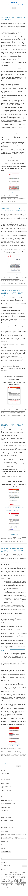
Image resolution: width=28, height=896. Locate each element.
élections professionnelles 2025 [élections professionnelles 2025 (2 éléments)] (10, 887)
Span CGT (15, 201)
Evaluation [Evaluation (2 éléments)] (18, 874)
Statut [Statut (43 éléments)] (12, 884)
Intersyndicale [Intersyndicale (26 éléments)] (6, 876)
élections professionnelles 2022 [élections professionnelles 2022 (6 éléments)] (13, 886)
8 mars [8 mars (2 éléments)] (2, 872)
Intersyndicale (14, 198)
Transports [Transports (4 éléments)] (17, 884)
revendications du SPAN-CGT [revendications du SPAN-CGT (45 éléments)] (13, 881)
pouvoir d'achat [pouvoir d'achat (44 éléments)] (7, 877)
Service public (23, 199)
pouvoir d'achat (21, 280)
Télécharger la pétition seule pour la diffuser (14, 510)
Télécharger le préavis (14, 274)
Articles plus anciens (5, 763)
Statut (2, 201)
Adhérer (13, 799)
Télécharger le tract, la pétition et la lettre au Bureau (14, 507)
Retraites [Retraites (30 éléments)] (20, 879)
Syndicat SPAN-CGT (14, 197)
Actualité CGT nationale (17, 195)
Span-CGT (10, 800)
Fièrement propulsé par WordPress (7, 893)
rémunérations (4, 199)
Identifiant (3, 858)
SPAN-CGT (14, 2)
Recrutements (22, 198)
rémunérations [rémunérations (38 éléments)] (7, 882)
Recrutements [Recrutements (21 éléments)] (12, 879)
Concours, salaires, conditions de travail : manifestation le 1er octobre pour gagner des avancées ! (13, 550)
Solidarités (6, 541)
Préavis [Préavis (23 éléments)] (23, 878)
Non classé (9, 197)
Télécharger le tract (14, 192)
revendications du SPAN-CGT (16, 199)
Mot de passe (4, 862)
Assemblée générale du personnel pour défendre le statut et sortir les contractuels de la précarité (13, 425)
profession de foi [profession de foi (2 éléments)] (17, 877)
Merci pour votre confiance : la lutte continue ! (9, 837)
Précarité (20, 413)
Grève (10, 198)
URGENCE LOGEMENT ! (5, 841)
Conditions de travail (5, 198)
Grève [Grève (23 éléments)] (22, 874)
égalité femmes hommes (5, 280)
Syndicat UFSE (3, 412)
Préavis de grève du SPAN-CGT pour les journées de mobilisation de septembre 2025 (13, 209)
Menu (14, 7)
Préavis (18, 198)
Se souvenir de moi (6, 865)
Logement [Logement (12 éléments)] (14, 876)
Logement (8, 752)
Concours (14, 412)
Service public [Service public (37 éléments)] (20, 882)
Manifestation (3, 197)
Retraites (8, 199)
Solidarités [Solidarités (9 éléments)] (4, 884)
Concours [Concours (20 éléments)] (13, 873)
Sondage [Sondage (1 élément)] (8, 884)
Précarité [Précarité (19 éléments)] (4, 879)
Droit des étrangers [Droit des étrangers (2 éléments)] (12, 874)
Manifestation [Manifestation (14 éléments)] (22, 876)
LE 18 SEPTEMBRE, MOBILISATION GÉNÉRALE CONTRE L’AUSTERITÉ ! (13, 18)
